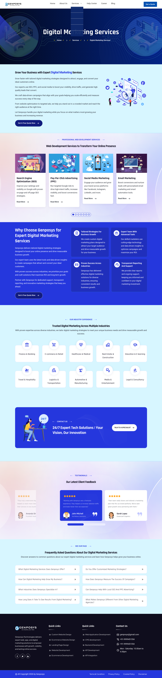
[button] (73, 214)
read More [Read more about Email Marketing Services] (124, 198)
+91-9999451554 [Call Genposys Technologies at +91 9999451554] (127, 639)
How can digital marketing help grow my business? (40, 579)
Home (52, 3)
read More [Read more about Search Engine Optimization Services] (23, 202)
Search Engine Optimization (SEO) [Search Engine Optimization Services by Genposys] (27, 180)
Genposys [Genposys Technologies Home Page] (40, 674)
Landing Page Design (59, 645)
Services (77, 3)
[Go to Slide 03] (87, 524)
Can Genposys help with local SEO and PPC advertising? (110, 589)
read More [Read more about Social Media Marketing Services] (90, 198)
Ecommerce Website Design (62, 640)
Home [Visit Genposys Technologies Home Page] (59, 40)
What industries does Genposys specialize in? (38, 589)
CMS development (91, 640)
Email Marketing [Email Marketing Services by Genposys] (127, 178)
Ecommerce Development (61, 655)
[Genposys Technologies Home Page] (26, 628)
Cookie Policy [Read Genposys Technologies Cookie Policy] (129, 674)
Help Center (92, 3)
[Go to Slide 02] (85, 524)
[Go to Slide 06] (94, 524)
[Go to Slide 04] (89, 524)
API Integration (89, 655)
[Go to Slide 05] (91, 524)
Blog (113, 3)
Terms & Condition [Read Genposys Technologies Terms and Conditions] (97, 674)
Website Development (59, 650)
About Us (63, 3)
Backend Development (93, 645)
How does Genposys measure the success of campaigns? (110, 579)
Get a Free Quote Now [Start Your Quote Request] (28, 123)
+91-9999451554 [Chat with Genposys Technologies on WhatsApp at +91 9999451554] (127, 644)
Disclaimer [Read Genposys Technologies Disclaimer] (142, 674)
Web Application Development (96, 634)
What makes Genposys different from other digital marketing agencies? (112, 601)
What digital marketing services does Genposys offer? (41, 569)
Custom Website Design (60, 634)
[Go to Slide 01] (75, 524)
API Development (90, 650)
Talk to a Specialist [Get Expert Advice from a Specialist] (124, 427)
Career (104, 3)
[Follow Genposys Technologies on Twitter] (22, 656)
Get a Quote (150, 4)
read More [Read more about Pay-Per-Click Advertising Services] (56, 202)
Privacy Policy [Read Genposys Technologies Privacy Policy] (114, 674)
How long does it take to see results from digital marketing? (45, 599)
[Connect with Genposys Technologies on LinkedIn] (28, 656)
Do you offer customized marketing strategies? (106, 569)
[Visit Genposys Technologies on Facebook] (17, 656)
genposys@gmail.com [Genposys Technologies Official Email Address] (129, 634)
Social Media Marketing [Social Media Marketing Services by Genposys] (96, 178)
